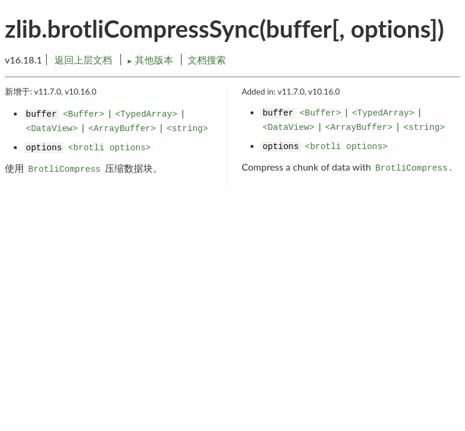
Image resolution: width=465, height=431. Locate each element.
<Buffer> (83, 114)
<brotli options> (109, 148)
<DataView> (51, 128)
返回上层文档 (83, 59)
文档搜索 (207, 59)
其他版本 (151, 59)
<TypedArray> (146, 114)
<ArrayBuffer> (122, 128)
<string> (187, 128)
